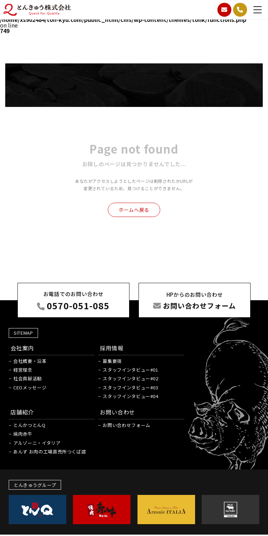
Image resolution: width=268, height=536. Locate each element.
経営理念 (22, 369)
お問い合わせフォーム (126, 425)
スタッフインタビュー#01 (130, 369)
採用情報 (111, 348)
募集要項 (112, 361)
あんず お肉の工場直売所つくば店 (49, 451)
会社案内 (22, 348)
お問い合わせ (117, 412)
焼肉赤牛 (22, 433)
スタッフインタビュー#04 (130, 396)
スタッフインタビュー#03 (130, 387)
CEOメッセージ (29, 387)
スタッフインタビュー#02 (130, 378)
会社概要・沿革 (30, 361)
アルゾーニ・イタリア (37, 443)
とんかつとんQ (29, 425)
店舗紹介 (22, 412)
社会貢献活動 (27, 378)
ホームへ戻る (134, 209)
